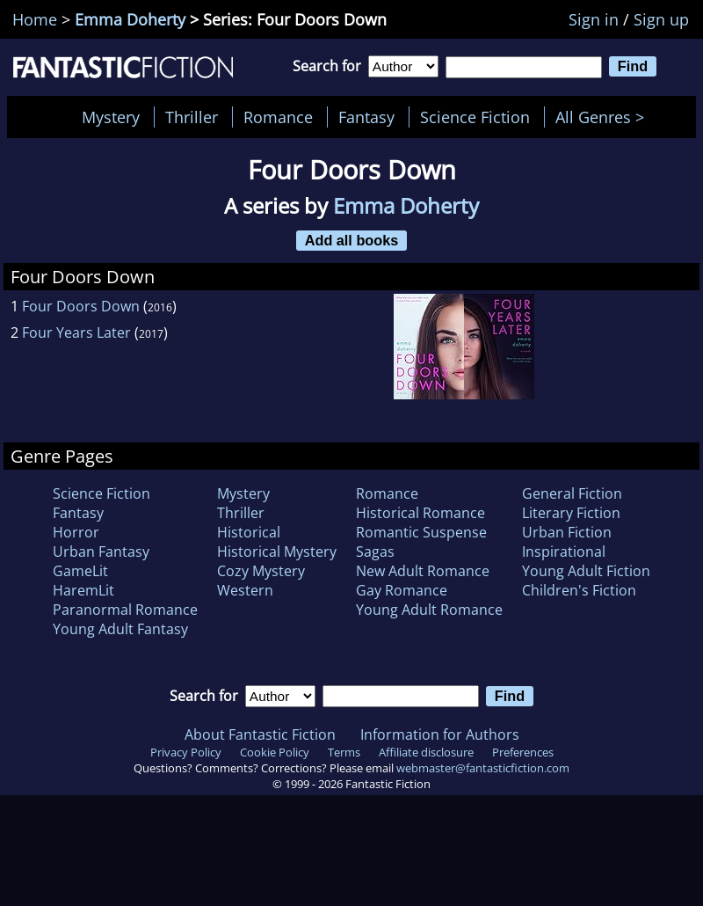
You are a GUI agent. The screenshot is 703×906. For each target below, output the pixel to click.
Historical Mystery (277, 551)
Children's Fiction (579, 590)
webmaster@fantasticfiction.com (482, 768)
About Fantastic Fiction (260, 734)
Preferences (523, 752)
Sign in (594, 19)
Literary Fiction (571, 512)
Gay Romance (401, 590)
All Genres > (604, 117)
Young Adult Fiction (586, 571)
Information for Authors (439, 734)
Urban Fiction (567, 532)
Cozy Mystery (261, 571)
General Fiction (572, 493)
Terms (344, 752)
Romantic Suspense (421, 532)
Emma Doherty (130, 19)
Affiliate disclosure (426, 752)
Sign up (661, 19)
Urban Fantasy (101, 551)
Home (34, 19)
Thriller (191, 117)
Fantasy (366, 117)
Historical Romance (420, 512)
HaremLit (83, 590)
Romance (278, 117)
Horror (76, 532)
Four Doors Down (81, 306)
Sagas (375, 551)
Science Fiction (475, 117)
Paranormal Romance (125, 609)
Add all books (352, 240)
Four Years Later (76, 332)
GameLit (80, 571)
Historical (248, 532)
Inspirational (563, 551)
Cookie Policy (274, 752)
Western (245, 590)
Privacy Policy (185, 752)
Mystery (111, 117)
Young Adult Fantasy (120, 629)
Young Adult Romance (429, 609)
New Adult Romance (422, 571)
